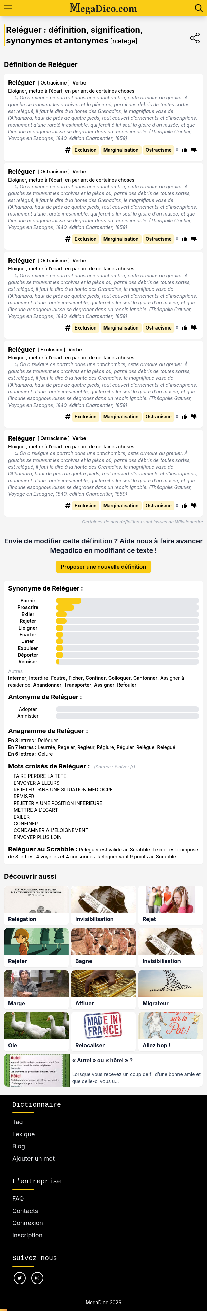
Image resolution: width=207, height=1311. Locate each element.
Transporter (77, 679)
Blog (18, 1138)
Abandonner (47, 679)
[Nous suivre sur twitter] (20, 1270)
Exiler (27, 609)
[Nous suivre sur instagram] (37, 1270)
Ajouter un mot (33, 1150)
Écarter (28, 629)
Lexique (23, 1126)
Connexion (27, 1215)
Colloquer (119, 672)
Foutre (58, 672)
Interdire (39, 672)
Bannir (27, 595)
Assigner (104, 679)
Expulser (28, 642)
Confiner (96, 672)
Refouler (126, 679)
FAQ (18, 1190)
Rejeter (28, 615)
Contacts (25, 1202)
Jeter (28, 636)
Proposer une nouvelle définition (103, 561)
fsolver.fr (123, 761)
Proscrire (28, 602)
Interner (17, 672)
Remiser (28, 656)
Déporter (28, 649)
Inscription (27, 1227)
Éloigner (28, 622)
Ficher (76, 672)
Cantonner (145, 672)
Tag (17, 1114)
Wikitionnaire (189, 521)
